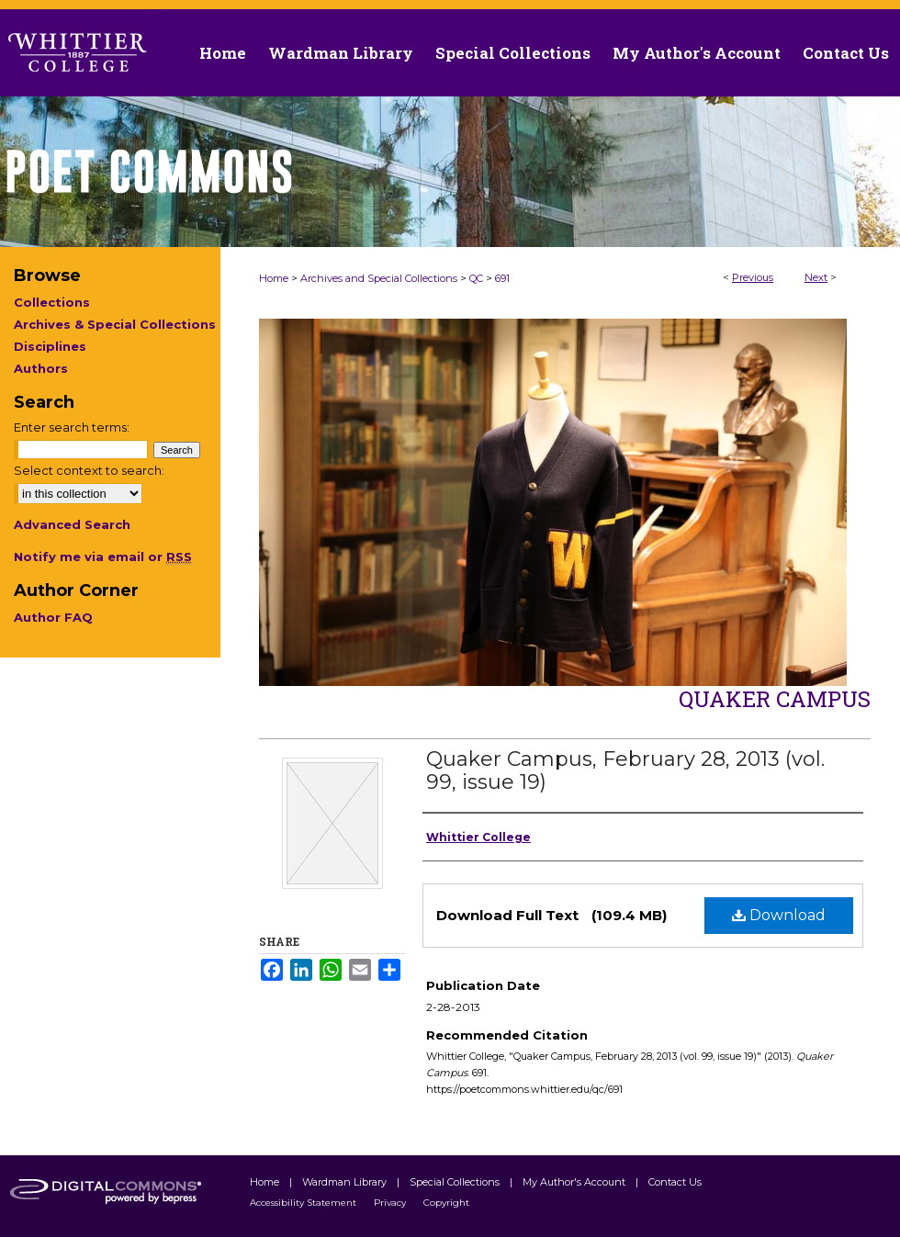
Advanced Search (72, 524)
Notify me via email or (103, 556)
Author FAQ (53, 617)
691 (502, 278)
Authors (41, 368)
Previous (752, 277)
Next (815, 277)
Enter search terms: (71, 427)
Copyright (446, 1203)
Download (779, 915)
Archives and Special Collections (378, 278)
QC (476, 278)
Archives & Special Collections (115, 324)
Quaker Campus (775, 699)
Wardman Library (345, 1181)
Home (273, 278)
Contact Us (846, 52)
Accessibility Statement (304, 1203)
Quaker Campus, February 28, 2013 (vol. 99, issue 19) (625, 770)
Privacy (391, 1203)
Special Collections (456, 1181)
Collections (52, 302)
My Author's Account (575, 1181)
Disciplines (50, 346)
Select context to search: (89, 470)
